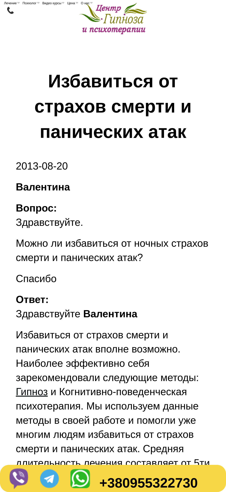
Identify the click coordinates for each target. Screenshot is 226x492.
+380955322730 (148, 482)
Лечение (12, 3)
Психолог (31, 3)
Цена (72, 3)
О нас (86, 3)
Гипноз (32, 391)
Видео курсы (53, 3)
